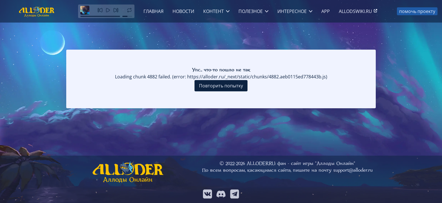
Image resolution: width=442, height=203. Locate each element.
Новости (183, 11)
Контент (213, 11)
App (325, 11)
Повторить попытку (221, 86)
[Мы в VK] (207, 193)
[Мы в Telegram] (234, 193)
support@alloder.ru (353, 170)
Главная (153, 11)
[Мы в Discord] (221, 193)
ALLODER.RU (261, 163)
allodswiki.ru (358, 11)
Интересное (292, 11)
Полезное (250, 11)
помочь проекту (417, 11)
